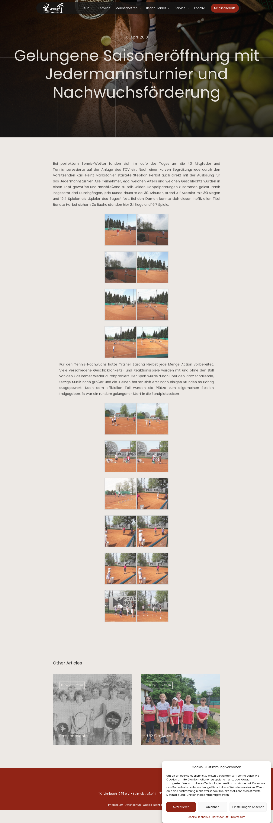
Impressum (238, 818)
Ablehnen (212, 808)
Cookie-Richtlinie (199, 818)
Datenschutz (220, 818)
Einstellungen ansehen (248, 808)
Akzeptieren (181, 808)
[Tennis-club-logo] (53, 4)
